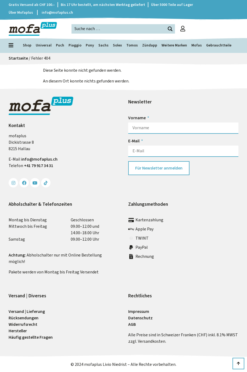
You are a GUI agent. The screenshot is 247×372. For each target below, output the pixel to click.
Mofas (196, 45)
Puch (60, 45)
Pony (90, 45)
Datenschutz (140, 318)
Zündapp (149, 45)
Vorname (137, 118)
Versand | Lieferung (27, 311)
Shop (27, 45)
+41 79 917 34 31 (38, 165)
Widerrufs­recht (23, 324)
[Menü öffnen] (12, 45)
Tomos (132, 45)
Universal (44, 45)
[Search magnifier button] (170, 29)
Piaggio (75, 45)
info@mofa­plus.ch (39, 159)
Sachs (103, 45)
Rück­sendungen (23, 318)
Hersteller (18, 331)
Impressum (138, 311)
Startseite (18, 58)
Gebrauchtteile (218, 45)
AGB (132, 324)
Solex (117, 45)
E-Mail (134, 141)
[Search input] (118, 28)
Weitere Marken (174, 45)
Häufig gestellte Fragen (31, 337)
